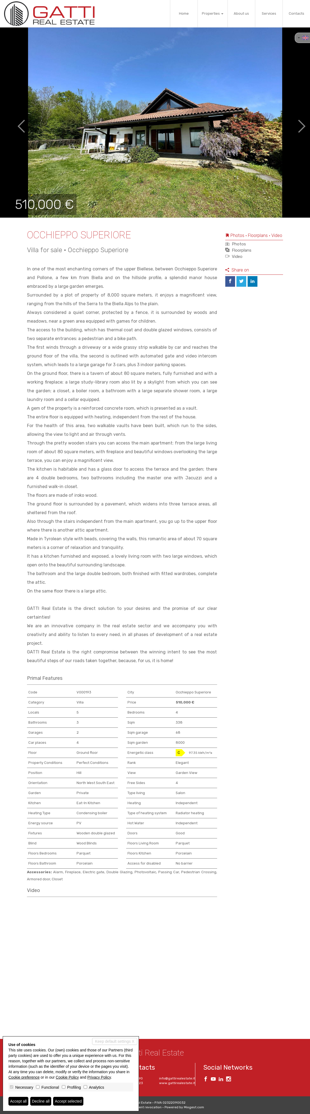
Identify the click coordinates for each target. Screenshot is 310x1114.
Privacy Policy (99, 1077)
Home (184, 13)
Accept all (18, 1101)
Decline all (41, 1101)
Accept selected (68, 1101)
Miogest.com (194, 1107)
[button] (15, 122)
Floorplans (238, 250)
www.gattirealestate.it (177, 1083)
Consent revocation (146, 1107)
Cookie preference (23, 1077)
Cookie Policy (67, 1077)
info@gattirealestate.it (177, 1078)
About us (241, 13)
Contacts (296, 13)
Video (233, 256)
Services (269, 13)
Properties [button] (212, 13)
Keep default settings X (114, 1041)
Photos (235, 244)
